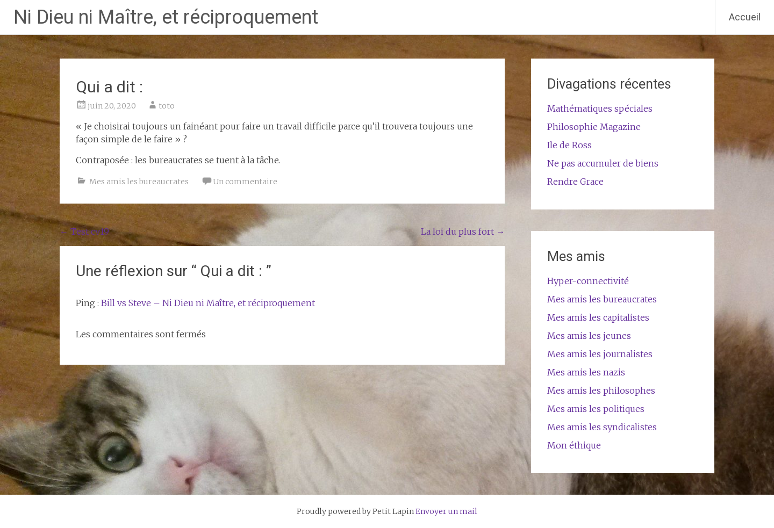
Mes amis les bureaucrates (139, 181)
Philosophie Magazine (594, 126)
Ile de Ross (569, 145)
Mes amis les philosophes (601, 390)
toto (167, 106)
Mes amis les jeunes (589, 335)
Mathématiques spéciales (600, 108)
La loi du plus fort (463, 231)
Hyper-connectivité (588, 281)
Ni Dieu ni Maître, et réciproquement (165, 17)
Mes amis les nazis (586, 372)
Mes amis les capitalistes (598, 317)
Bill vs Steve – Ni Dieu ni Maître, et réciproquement (208, 303)
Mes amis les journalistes (600, 354)
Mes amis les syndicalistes (602, 427)
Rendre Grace (575, 181)
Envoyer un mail (446, 511)
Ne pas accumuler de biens (602, 163)
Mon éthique (574, 445)
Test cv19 (84, 231)
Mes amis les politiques (595, 408)
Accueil (745, 17)
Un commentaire (245, 181)
